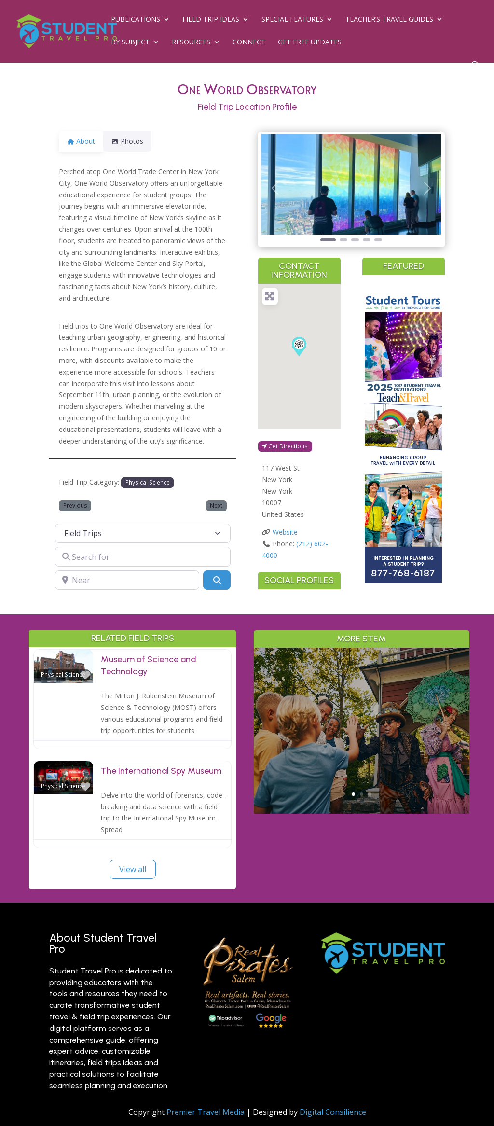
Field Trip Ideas (210, 20)
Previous (75, 505)
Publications (135, 20)
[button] (274, 188)
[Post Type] (143, 533)
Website (285, 532)
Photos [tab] (133, 141)
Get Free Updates (310, 42)
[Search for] (143, 556)
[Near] (127, 580)
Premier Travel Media (205, 1112)
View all (132, 869)
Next (216, 505)
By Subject (130, 42)
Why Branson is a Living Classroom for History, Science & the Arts (361, 696)
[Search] (216, 580)
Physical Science (147, 482)
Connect (249, 42)
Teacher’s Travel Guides (389, 20)
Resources (191, 42)
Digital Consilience (333, 1112)
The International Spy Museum (161, 770)
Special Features (292, 20)
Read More (361, 779)
